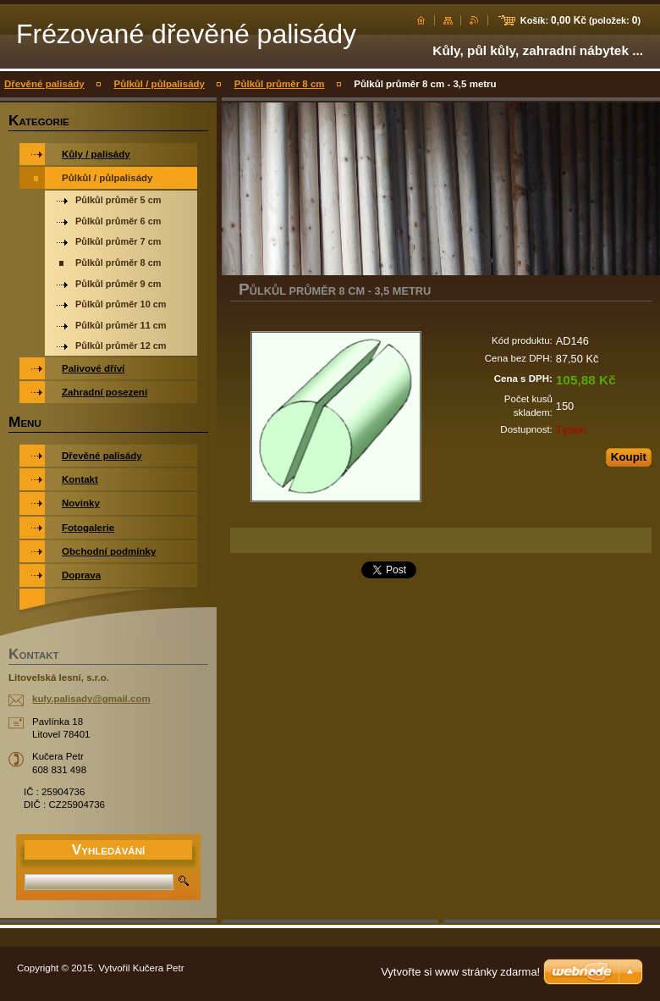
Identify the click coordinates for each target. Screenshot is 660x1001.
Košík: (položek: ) (580, 20)
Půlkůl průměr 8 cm (279, 84)
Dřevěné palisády (44, 84)
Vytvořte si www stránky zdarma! (460, 971)
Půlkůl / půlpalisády (159, 84)
